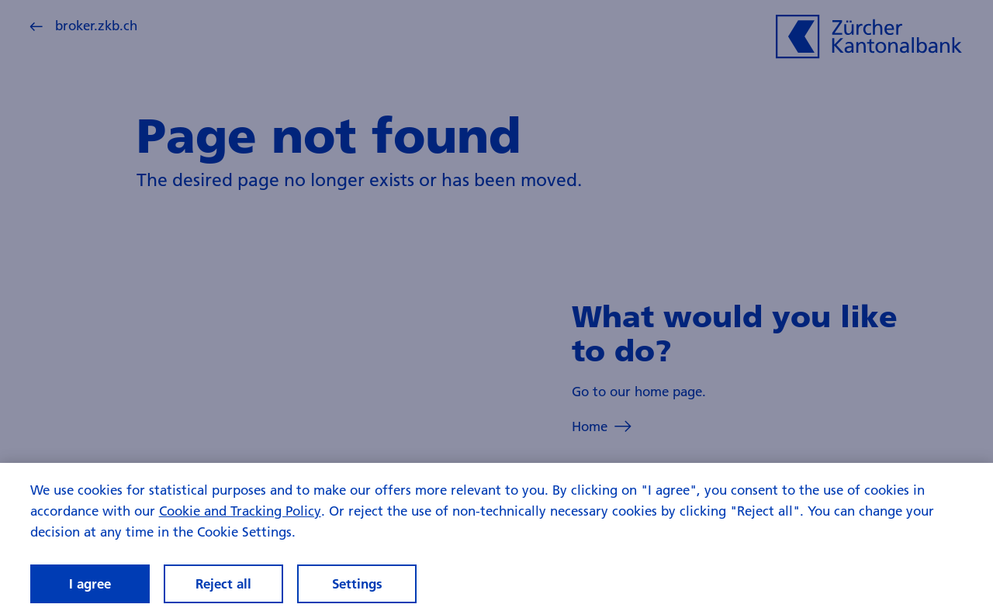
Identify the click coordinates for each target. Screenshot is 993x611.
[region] (496, 537)
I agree (90, 583)
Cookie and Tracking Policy (240, 510)
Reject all (223, 583)
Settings (357, 583)
